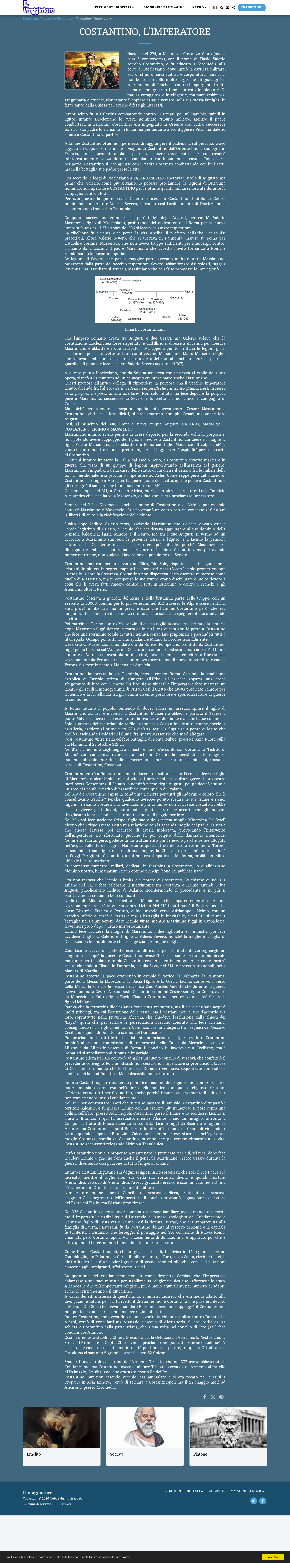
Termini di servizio (37, 1504)
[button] (114, 7)
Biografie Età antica (57, 19)
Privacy (65, 1504)
